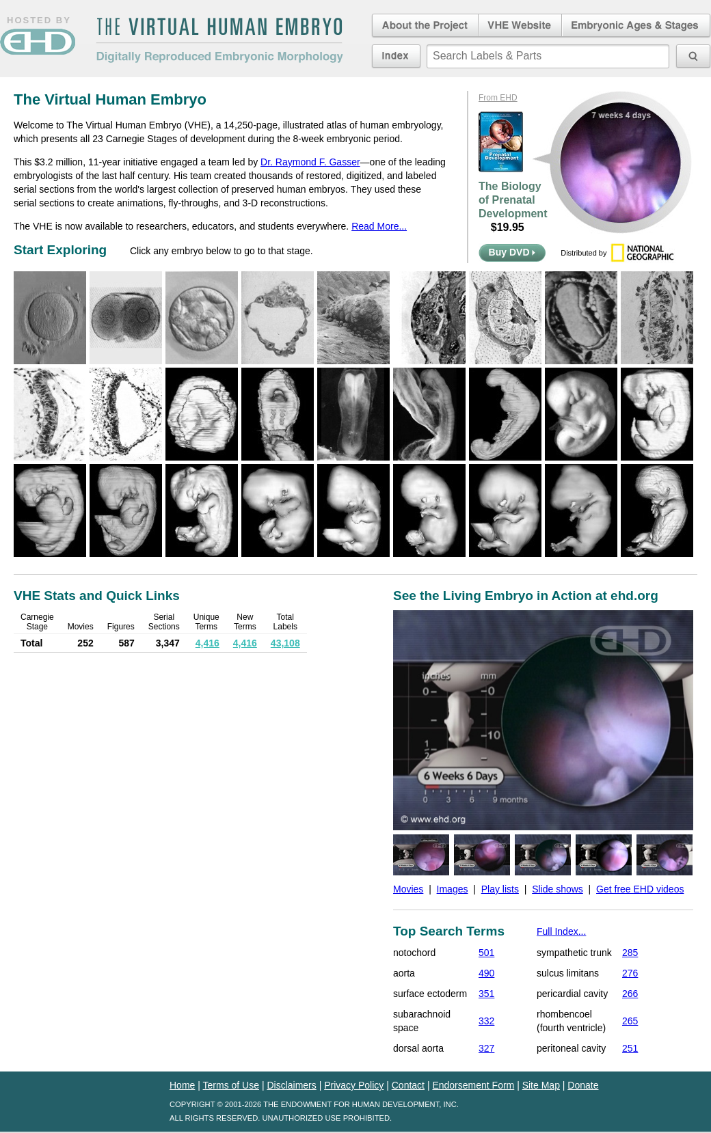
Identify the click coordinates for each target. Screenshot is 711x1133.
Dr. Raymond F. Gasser (310, 161)
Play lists (500, 889)
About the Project (424, 26)
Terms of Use (231, 1085)
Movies (408, 889)
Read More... (379, 226)
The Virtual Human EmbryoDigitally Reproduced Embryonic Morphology (219, 40)
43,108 (285, 643)
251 (630, 1048)
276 (630, 973)
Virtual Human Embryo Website (520, 26)
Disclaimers (291, 1085)
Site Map (541, 1085)
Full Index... (561, 931)
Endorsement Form (473, 1085)
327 (486, 1048)
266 (630, 993)
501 (486, 952)
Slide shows (557, 889)
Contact (408, 1085)
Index (396, 56)
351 (486, 993)
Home (182, 1085)
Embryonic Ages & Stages (636, 26)
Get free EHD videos (640, 889)
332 (486, 1020)
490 (486, 973)
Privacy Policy (354, 1085)
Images (452, 889)
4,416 (207, 643)
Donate (582, 1085)
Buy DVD (512, 252)
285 (630, 952)
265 (630, 1020)
